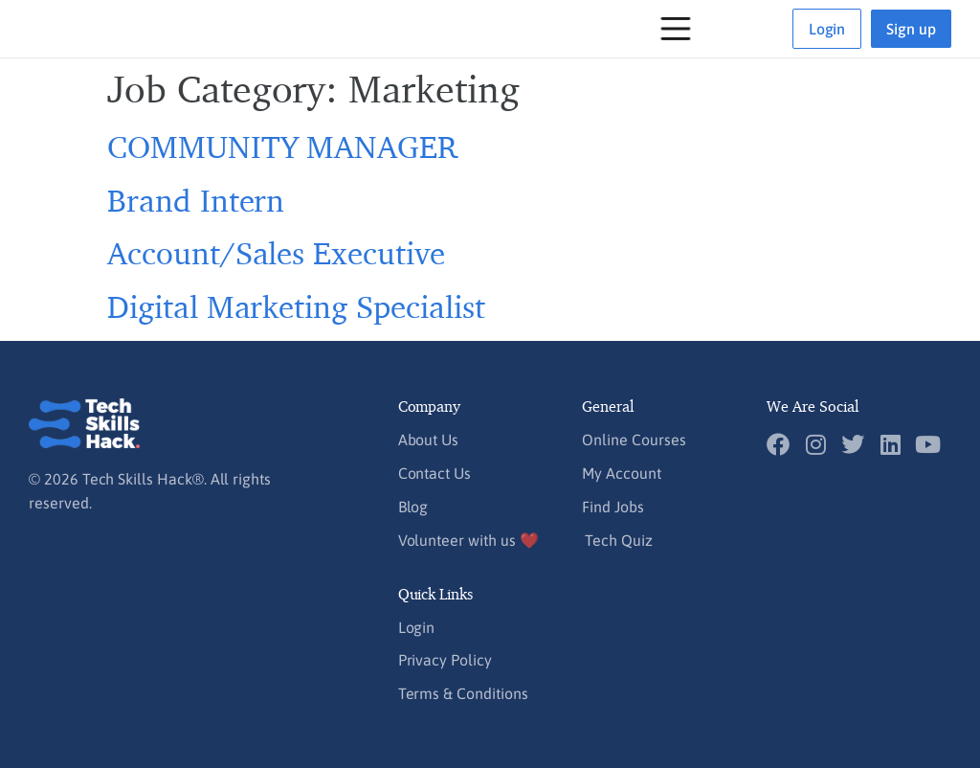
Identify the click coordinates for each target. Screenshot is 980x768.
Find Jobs (613, 506)
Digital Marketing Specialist (296, 306)
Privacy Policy (445, 659)
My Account (621, 473)
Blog (413, 506)
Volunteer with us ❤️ (468, 540)
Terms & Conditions (463, 693)
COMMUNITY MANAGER (282, 146)
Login (416, 627)
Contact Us (434, 473)
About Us (428, 439)
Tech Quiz (619, 540)
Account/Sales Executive (276, 252)
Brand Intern (195, 199)
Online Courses (633, 439)
